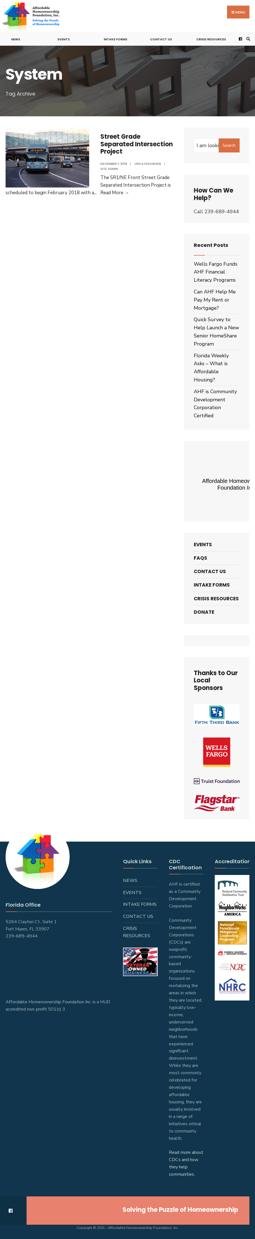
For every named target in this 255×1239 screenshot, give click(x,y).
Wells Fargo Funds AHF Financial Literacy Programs (215, 272)
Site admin (109, 168)
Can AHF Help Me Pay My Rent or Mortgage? (215, 299)
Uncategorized (147, 163)
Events (64, 39)
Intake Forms (115, 39)
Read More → (114, 192)
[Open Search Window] (247, 39)
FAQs (200, 558)
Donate (204, 612)
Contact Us (161, 39)
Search (229, 145)
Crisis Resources (211, 39)
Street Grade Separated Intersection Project (136, 144)
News (15, 39)
